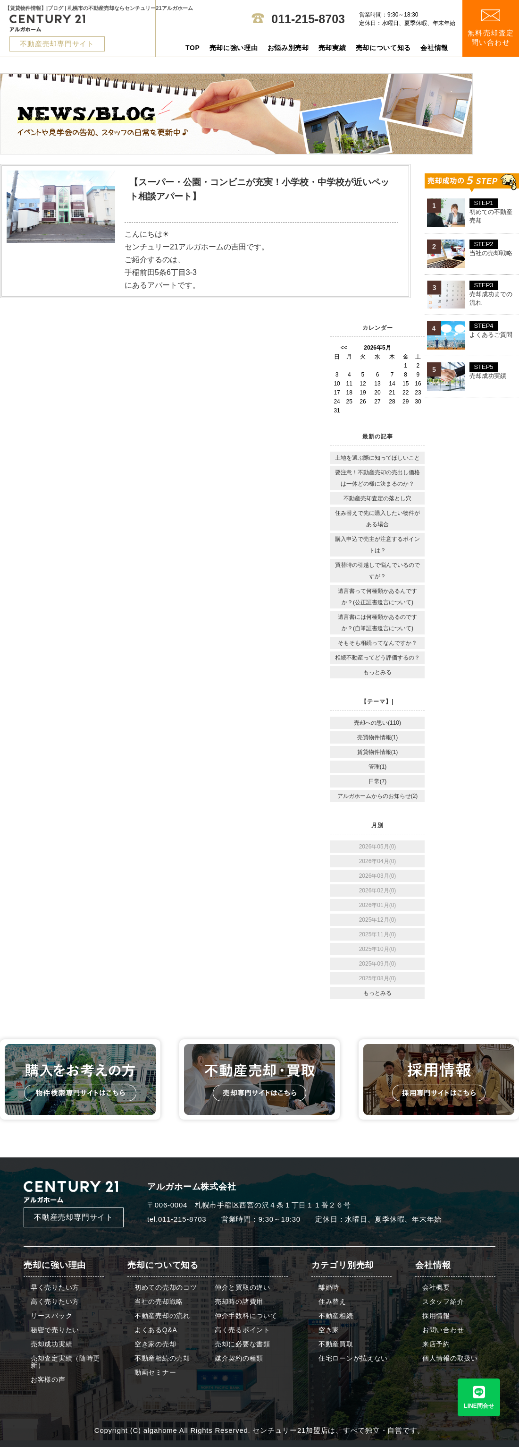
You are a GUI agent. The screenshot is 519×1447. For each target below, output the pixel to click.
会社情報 (434, 47)
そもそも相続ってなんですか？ (377, 643)
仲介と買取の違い (242, 1287)
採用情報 (436, 1315)
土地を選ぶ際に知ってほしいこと (377, 457)
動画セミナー (155, 1372)
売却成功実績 (51, 1344)
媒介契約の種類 (239, 1358)
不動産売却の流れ (162, 1315)
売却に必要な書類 (242, 1344)
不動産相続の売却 (162, 1358)
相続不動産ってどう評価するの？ (377, 657)
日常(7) (377, 781)
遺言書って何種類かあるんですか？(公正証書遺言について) (377, 597)
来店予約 (436, 1344)
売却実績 (332, 47)
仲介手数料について (246, 1315)
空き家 (328, 1330)
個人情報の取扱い (450, 1358)
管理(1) (377, 766)
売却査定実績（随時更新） (65, 1362)
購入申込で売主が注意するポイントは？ (377, 545)
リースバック (51, 1315)
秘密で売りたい (55, 1330)
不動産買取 (335, 1344)
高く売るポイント (242, 1330)
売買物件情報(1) (377, 737)
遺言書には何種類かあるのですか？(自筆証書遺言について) (377, 623)
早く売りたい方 (55, 1287)
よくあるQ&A (155, 1330)
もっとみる (377, 672)
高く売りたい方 (55, 1301)
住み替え (332, 1301)
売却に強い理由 (233, 47)
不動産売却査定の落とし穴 (377, 498)
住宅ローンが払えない (353, 1358)
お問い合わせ (443, 1330)
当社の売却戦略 (158, 1301)
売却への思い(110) (377, 722)
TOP (192, 47)
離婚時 (328, 1287)
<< (344, 347)
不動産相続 (335, 1315)
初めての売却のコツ (165, 1287)
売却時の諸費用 (239, 1301)
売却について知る (383, 47)
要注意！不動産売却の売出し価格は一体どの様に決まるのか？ (377, 478)
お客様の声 (48, 1379)
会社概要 (436, 1287)
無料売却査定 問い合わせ (491, 28)
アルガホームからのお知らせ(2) (377, 796)
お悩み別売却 (288, 47)
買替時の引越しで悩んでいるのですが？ (377, 571)
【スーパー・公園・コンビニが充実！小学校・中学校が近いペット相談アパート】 (259, 189)
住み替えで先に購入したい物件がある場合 (377, 519)
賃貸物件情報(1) (377, 752)
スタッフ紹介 (443, 1301)
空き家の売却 (155, 1344)
